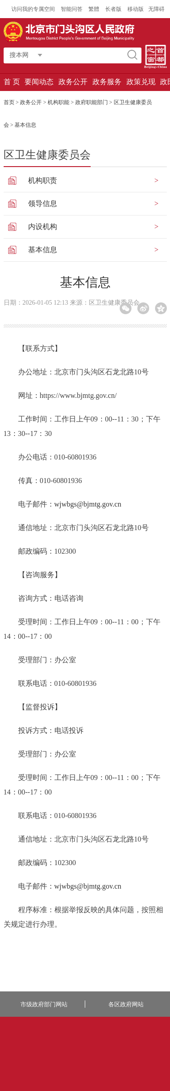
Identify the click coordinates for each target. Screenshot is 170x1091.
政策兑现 (140, 82)
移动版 (135, 9)
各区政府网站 (126, 1004)
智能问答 (72, 9)
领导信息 (42, 203)
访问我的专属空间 (33, 9)
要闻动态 (38, 82)
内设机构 (42, 226)
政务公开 (72, 82)
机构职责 (42, 180)
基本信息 (42, 250)
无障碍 (156, 9)
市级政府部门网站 (44, 1004)
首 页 (12, 82)
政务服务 (106, 82)
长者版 (114, 9)
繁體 (93, 9)
